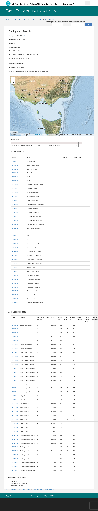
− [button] (13, 82)
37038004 (15, 184)
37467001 (15, 299)
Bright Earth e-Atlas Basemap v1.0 (45, 135)
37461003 (15, 275)
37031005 (15, 169)
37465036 (15, 287)
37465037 (15, 291)
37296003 (15, 220)
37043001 (15, 200)
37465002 (15, 279)
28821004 (15, 161)
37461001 (15, 271)
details (23, 36)
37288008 (15, 212)
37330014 (15, 236)
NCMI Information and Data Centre (18, 19)
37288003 (15, 208)
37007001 (15, 302)
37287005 (15, 204)
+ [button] (13, 79)
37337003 (15, 243)
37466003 (15, 295)
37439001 (15, 267)
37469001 (15, 165)
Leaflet (24, 135)
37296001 (15, 216)
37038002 (15, 181)
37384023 (15, 259)
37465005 (15, 283)
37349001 (15, 247)
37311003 (15, 232)
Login (88, 24)
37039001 (15, 196)
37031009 (15, 173)
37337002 (15, 240)
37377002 (15, 255)
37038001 (15, 177)
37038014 (15, 192)
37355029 (15, 251)
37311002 (15, 228)
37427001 (15, 263)
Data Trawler (49, 19)
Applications (37, 19)
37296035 (15, 224)
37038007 (15, 188)
